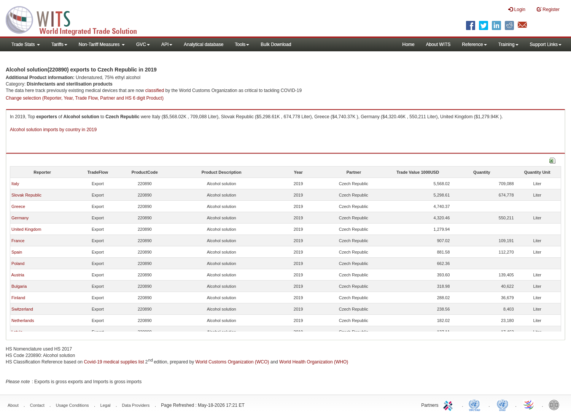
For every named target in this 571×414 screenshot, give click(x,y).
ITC (449, 404)
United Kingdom (26, 229)
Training (508, 44)
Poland (17, 263)
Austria (17, 275)
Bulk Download (276, 44)
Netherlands (22, 320)
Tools (242, 44)
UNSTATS (502, 404)
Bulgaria (19, 286)
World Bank (555, 404)
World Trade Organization (529, 404)
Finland (18, 297)
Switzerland (22, 309)
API (166, 44)
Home (408, 44)
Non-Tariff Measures (102, 44)
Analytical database (203, 44)
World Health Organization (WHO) (313, 362)
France (17, 240)
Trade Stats (25, 44)
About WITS (438, 44)
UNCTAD (476, 404)
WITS (76, 19)
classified (154, 90)
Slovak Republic (26, 195)
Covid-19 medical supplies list (114, 362)
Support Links (545, 44)
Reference (474, 44)
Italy (15, 183)
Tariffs (59, 44)
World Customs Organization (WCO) (232, 362)
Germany (20, 218)
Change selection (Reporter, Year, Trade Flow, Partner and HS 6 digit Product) (85, 98)
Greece (18, 206)
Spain (16, 252)
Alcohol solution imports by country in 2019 (53, 129)
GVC (143, 44)
